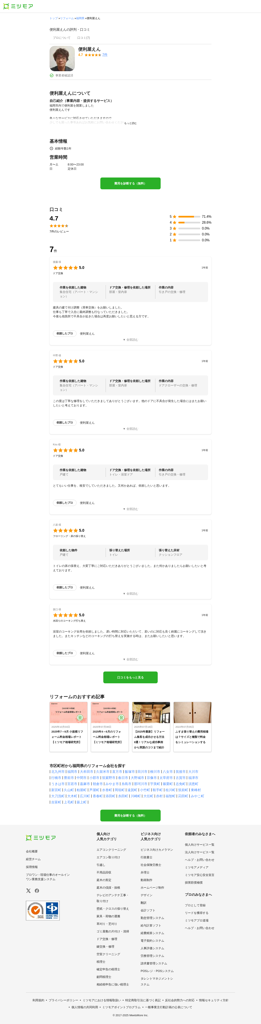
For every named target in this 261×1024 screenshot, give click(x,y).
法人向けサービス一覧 (199, 852)
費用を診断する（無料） (130, 183)
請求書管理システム (154, 963)
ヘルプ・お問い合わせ (199, 859)
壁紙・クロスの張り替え (113, 908)
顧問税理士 (104, 977)
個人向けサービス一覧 (199, 844)
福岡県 (80, 18)
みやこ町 (197, 796)
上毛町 (69, 802)
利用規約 (38, 1000)
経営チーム (33, 859)
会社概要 (32, 851)
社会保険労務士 (151, 864)
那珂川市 (141, 784)
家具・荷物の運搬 (108, 916)
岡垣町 (120, 790)
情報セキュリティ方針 (214, 1000)
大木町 (72, 796)
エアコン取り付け (108, 857)
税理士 (101, 961)
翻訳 (144, 902)
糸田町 (123, 796)
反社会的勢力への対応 (180, 1000)
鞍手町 (158, 790)
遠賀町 (132, 790)
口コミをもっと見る (130, 677)
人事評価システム (152, 948)
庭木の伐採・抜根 (108, 887)
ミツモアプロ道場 (197, 920)
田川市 (142, 771)
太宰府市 (166, 778)
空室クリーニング (108, 954)
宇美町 (155, 784)
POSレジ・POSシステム (157, 971)
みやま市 (112, 784)
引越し (101, 864)
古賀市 (181, 778)
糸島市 (126, 784)
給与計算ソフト (151, 925)
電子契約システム (152, 940)
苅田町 (183, 796)
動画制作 (146, 880)
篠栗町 (168, 784)
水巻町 (107, 790)
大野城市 (137, 778)
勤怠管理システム (152, 918)
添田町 (110, 796)
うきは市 (58, 784)
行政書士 (146, 857)
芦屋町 (94, 790)
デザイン (146, 895)
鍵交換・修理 (105, 946)
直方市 (117, 771)
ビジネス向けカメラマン (157, 849)
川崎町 (136, 796)
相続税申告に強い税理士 (113, 984)
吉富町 (56, 802)
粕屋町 (82, 790)
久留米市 (103, 771)
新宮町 (56, 790)
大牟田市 (86, 771)
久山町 (69, 790)
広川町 (85, 796)
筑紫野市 (109, 778)
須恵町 (193, 784)
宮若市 (72, 784)
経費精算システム (152, 933)
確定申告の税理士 (108, 969)
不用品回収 (104, 872)
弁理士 (145, 872)
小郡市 (94, 778)
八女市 (168, 771)
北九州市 (58, 771)
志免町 (181, 784)
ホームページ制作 (152, 887)
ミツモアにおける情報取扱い (102, 1000)
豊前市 (69, 778)
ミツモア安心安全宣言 (199, 875)
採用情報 (32, 867)
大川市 (193, 771)
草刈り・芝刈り (107, 923)
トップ (54, 18)
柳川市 (155, 771)
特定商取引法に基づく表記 (143, 1000)
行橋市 (56, 778)
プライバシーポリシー (63, 1000)
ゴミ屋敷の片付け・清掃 (113, 931)
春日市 (123, 778)
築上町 (82, 802)
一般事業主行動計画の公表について (168, 1007)
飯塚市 (130, 771)
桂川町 (170, 790)
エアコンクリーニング (111, 849)
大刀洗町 (58, 796)
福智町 (170, 796)
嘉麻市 (85, 784)
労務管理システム (152, 955)
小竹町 (145, 790)
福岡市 (72, 771)
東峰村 (196, 790)
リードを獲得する (197, 913)
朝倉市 (98, 784)
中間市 (82, 778)
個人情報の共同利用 (84, 1007)
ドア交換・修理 (107, 939)
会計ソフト (148, 910)
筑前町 (183, 790)
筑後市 (181, 771)
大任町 (148, 796)
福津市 (193, 778)
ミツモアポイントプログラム (121, 1007)
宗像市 (152, 778)
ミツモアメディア (197, 867)
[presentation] (62, 38)
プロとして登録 (195, 905)
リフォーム (67, 18)
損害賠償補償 (194, 882)
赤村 (159, 796)
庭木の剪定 (104, 880)
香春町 (98, 796)
